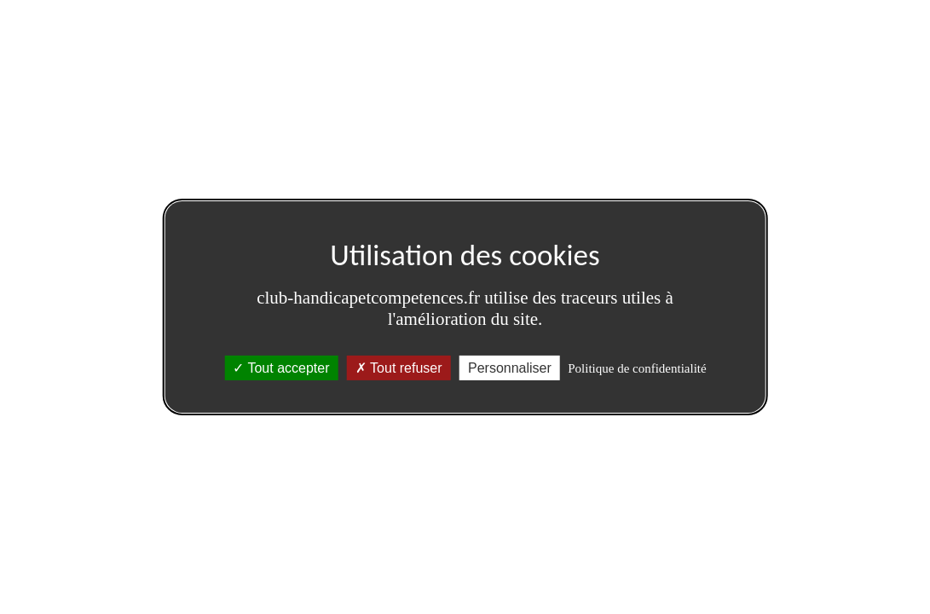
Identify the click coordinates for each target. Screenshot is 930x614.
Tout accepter (281, 368)
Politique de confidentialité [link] (637, 368)
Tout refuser (398, 368)
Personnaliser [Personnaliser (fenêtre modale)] (510, 368)
